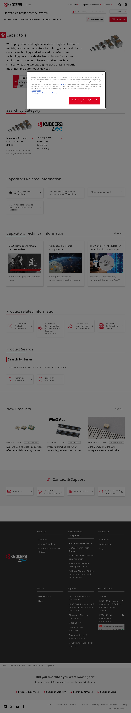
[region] (66, 89)
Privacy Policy (36, 91)
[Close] (102, 74)
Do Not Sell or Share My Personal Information (84, 101)
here (62, 84)
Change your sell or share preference (45, 93)
